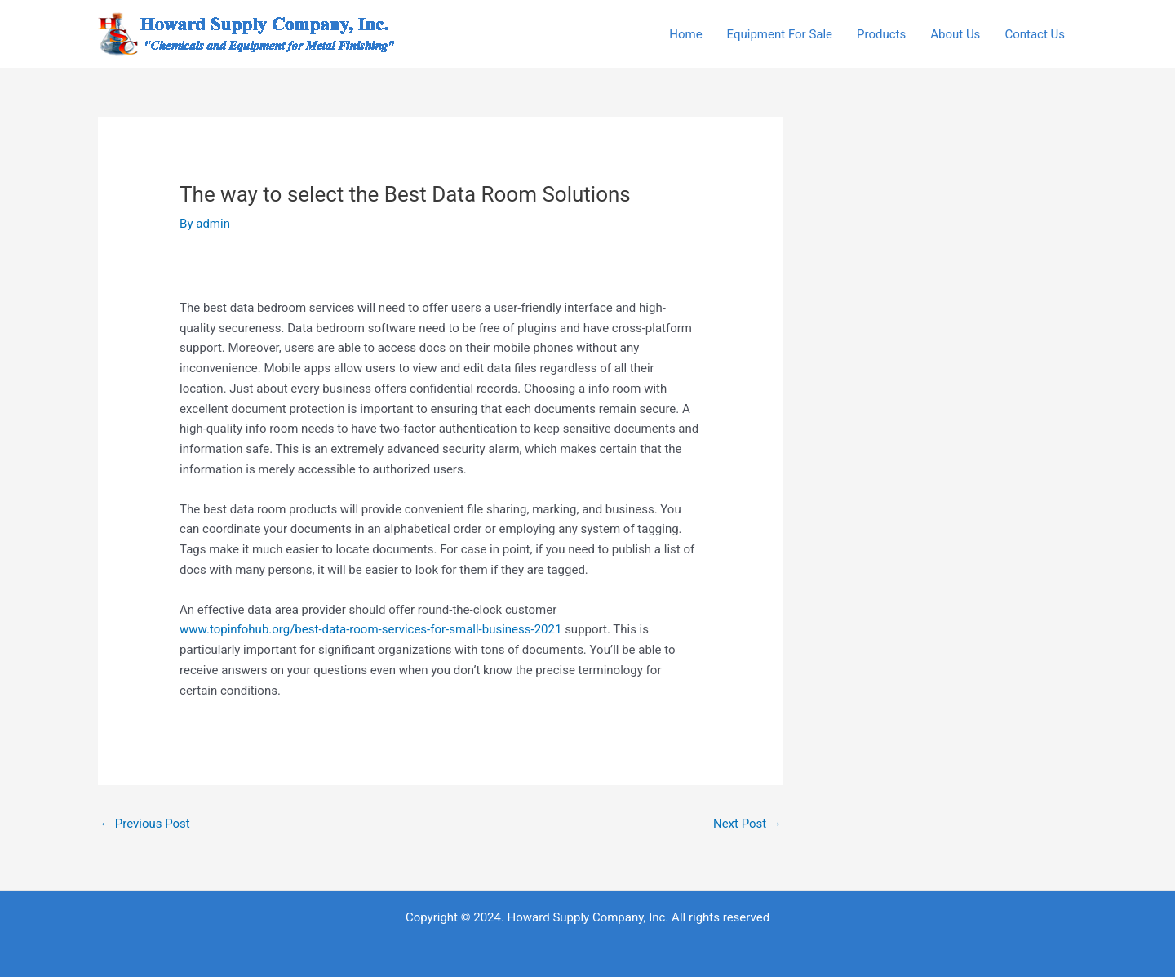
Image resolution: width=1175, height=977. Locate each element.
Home (685, 34)
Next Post (747, 823)
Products (881, 34)
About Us (955, 34)
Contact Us (1034, 34)
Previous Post (145, 823)
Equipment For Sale (779, 34)
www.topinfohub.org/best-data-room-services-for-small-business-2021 (370, 629)
